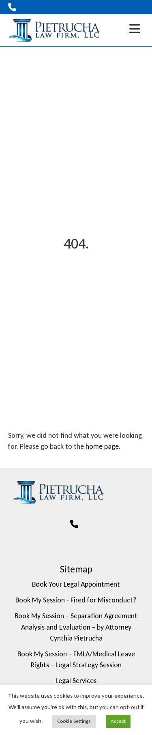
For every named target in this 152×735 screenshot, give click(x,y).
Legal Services (76, 680)
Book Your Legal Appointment (76, 584)
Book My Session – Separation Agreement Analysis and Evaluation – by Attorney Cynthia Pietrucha (76, 626)
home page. (103, 446)
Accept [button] (118, 721)
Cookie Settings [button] (74, 721)
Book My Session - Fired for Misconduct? (76, 600)
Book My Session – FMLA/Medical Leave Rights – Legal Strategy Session (76, 659)
